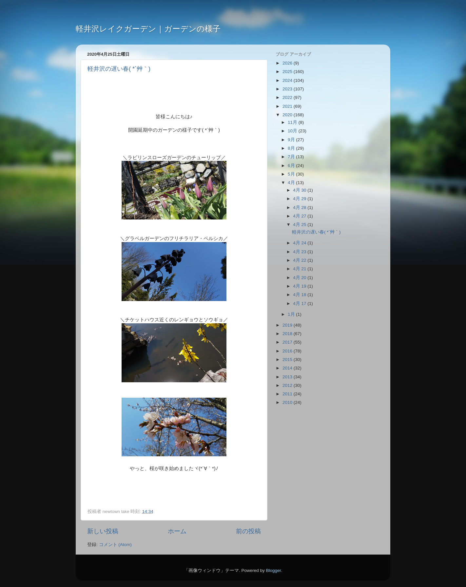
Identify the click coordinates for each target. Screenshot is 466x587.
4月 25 (300, 224)
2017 (288, 342)
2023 (288, 88)
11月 (293, 122)
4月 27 (300, 216)
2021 (288, 106)
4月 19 (300, 286)
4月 (292, 182)
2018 (288, 333)
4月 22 (300, 260)
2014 (288, 368)
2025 (288, 71)
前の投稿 (248, 531)
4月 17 (300, 303)
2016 (288, 351)
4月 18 (300, 294)
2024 (288, 80)
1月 (292, 314)
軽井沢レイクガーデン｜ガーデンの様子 (148, 28)
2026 (288, 63)
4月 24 (300, 242)
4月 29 (300, 198)
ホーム (177, 531)
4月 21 (300, 268)
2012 (288, 385)
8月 (292, 148)
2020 (288, 114)
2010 (288, 402)
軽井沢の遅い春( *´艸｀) (118, 69)
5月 (292, 174)
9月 (292, 139)
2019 (288, 325)
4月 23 (300, 251)
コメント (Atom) (115, 544)
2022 (288, 97)
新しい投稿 (102, 531)
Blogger (273, 570)
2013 (288, 376)
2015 (288, 359)
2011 (288, 393)
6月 (292, 165)
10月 (293, 130)
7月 (292, 156)
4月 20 (300, 277)
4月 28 (300, 207)
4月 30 (300, 190)
